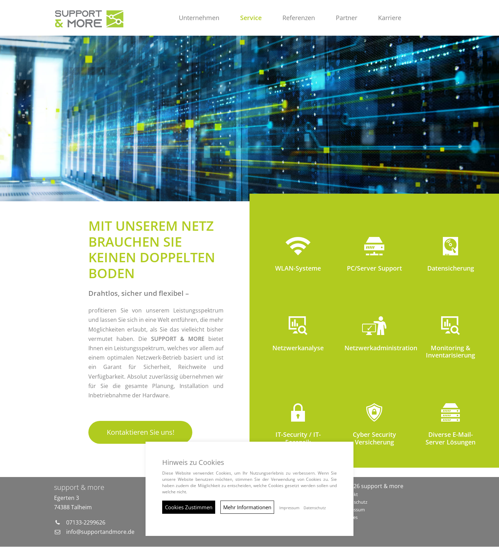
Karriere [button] (390, 18)
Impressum (353, 509)
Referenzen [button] (299, 18)
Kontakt (349, 495)
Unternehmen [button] (199, 18)
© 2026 (372, 486)
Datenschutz (354, 502)
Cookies (349, 517)
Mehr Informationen (247, 507)
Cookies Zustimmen (188, 507)
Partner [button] (347, 18)
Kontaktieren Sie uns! (140, 432)
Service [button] (251, 18)
